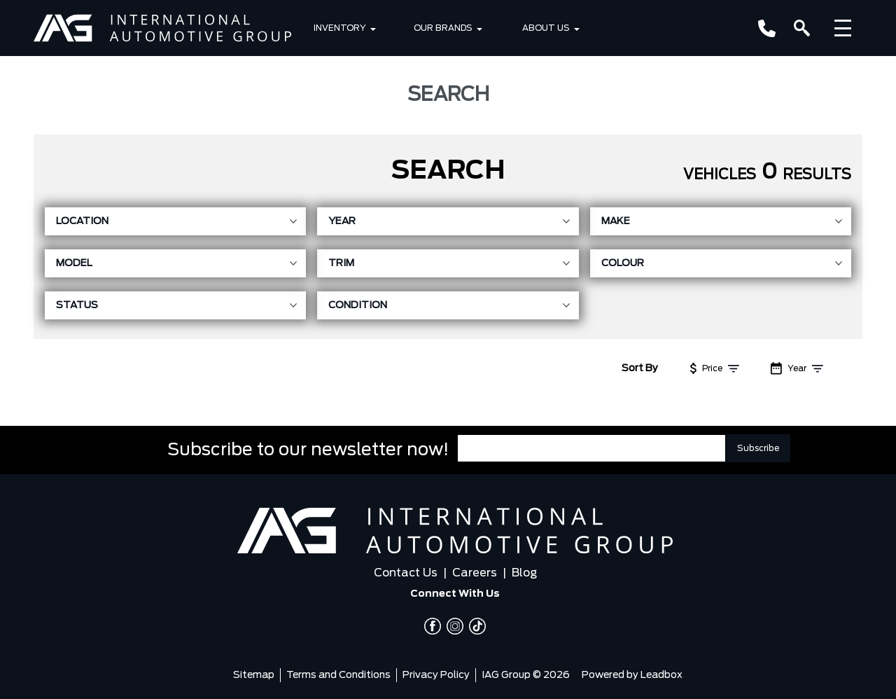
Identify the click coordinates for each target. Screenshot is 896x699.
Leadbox (661, 675)
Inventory (340, 28)
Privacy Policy (436, 675)
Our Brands (443, 28)
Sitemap (253, 675)
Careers (474, 573)
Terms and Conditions (338, 675)
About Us (546, 28)
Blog (524, 573)
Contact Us (406, 573)
